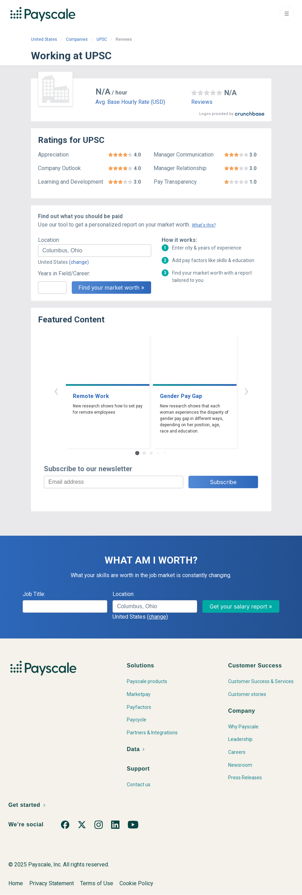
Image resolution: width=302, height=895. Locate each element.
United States (44, 39)
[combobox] (94, 250)
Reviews (201, 102)
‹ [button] (56, 390)
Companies (77, 39)
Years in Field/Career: (64, 273)
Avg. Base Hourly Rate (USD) (130, 102)
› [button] (246, 390)
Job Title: (34, 594)
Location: (49, 240)
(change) (79, 262)
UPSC (101, 39)
